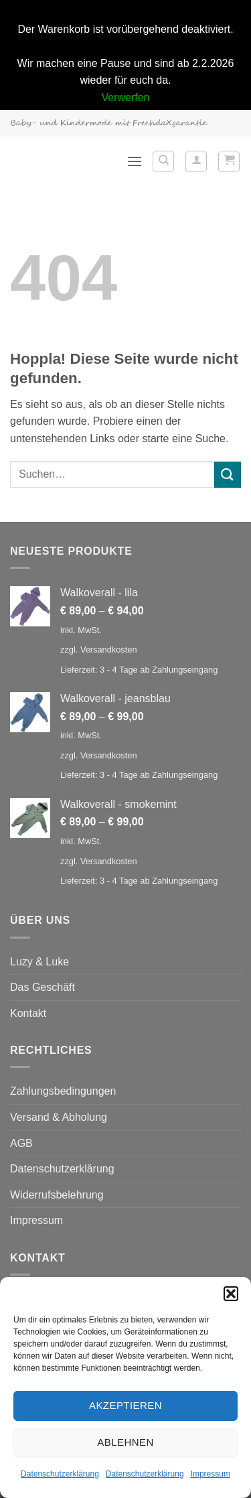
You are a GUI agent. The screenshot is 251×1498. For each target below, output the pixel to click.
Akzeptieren (125, 1405)
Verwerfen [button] (125, 97)
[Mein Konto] (196, 161)
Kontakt (28, 1013)
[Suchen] (163, 161)
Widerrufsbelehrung (57, 1195)
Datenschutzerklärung (60, 1474)
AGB (21, 1143)
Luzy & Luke (39, 961)
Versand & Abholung (58, 1117)
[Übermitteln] (227, 475)
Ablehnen (125, 1442)
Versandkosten (108, 649)
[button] (231, 1293)
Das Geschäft (42, 987)
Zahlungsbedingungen (63, 1091)
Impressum (210, 1474)
